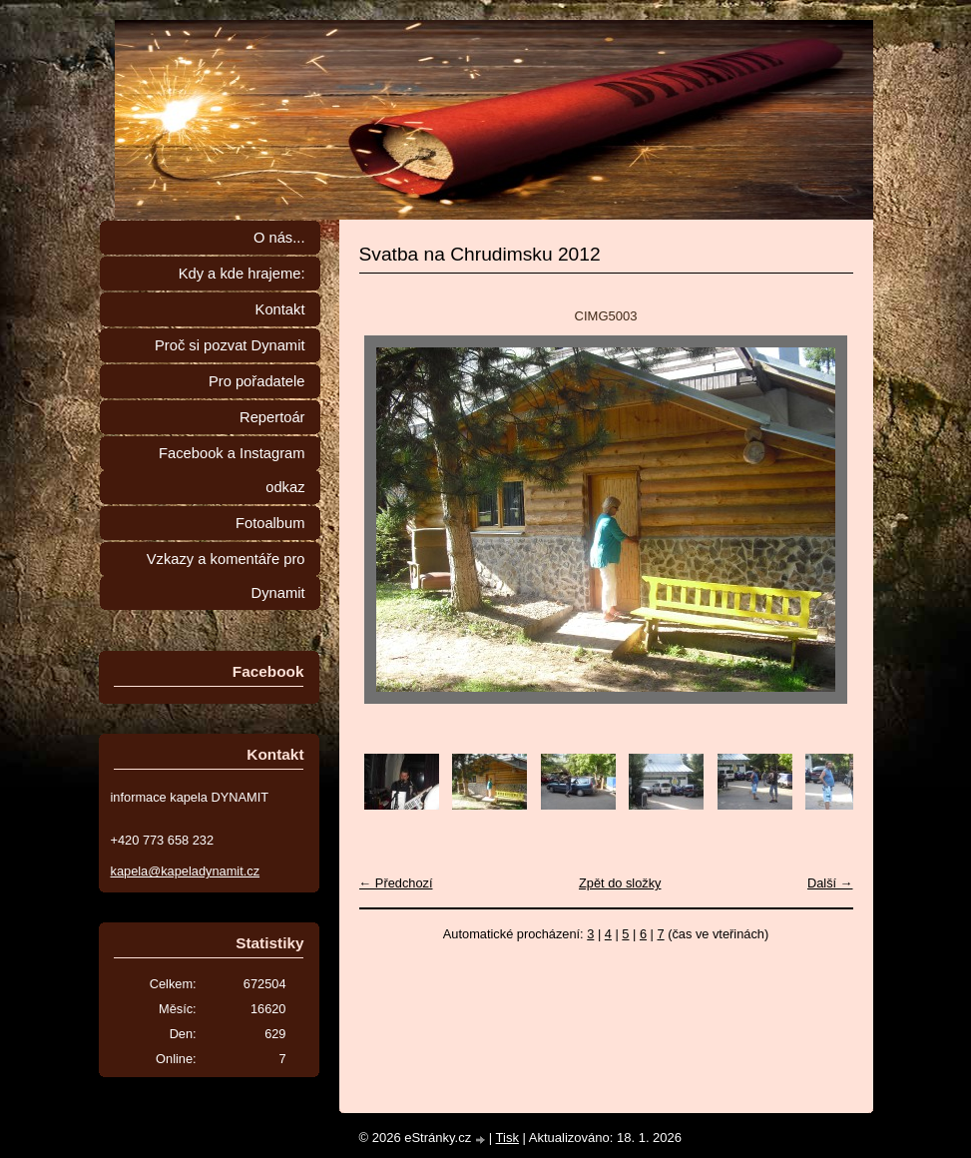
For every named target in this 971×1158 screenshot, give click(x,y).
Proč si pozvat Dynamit (230, 345)
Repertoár (272, 417)
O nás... (279, 238)
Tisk (507, 1137)
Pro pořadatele (257, 381)
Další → (830, 882)
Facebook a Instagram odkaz (231, 470)
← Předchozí (396, 882)
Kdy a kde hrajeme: (242, 274)
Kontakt (280, 309)
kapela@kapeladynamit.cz (185, 871)
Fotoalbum (270, 523)
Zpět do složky (620, 882)
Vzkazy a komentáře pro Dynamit (226, 576)
